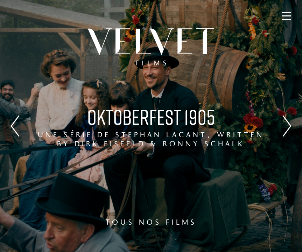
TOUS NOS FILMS (151, 223)
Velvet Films (151, 47)
